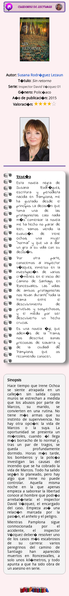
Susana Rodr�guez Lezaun (40, 74)
